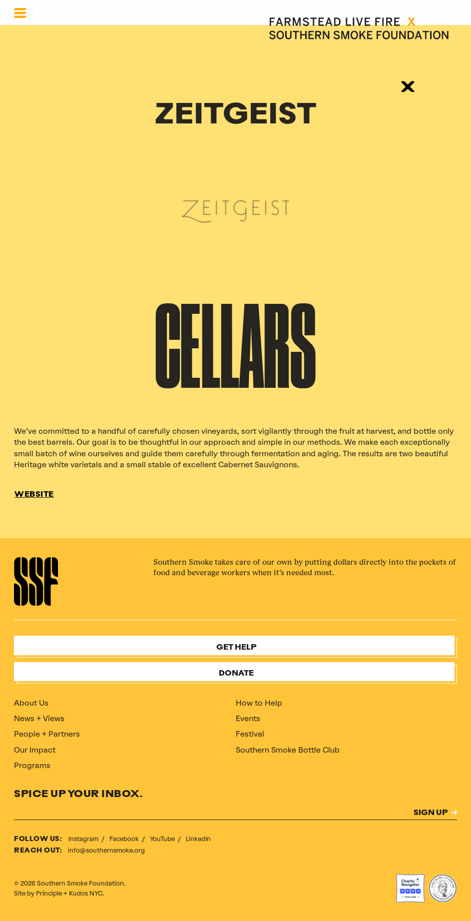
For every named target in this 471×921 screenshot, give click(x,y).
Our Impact (34, 750)
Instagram (84, 839)
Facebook (124, 839)
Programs (32, 765)
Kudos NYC (85, 893)
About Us (31, 703)
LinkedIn (198, 839)
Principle (49, 893)
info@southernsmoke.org (106, 850)
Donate (236, 674)
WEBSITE (34, 495)
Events (248, 718)
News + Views (39, 718)
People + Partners (47, 734)
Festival (250, 734)
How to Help (259, 703)
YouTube (163, 839)
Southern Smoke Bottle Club (288, 750)
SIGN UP (431, 813)
